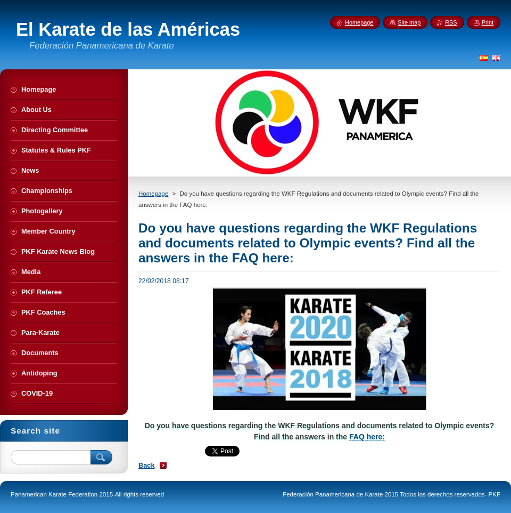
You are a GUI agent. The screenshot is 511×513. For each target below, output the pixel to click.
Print (487, 22)
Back (146, 465)
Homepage (153, 193)
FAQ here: (367, 436)
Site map (409, 22)
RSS (451, 22)
